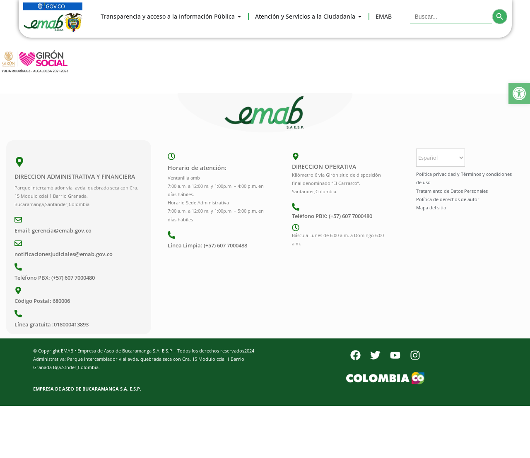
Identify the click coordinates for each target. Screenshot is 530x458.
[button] (519, 93)
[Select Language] (440, 158)
